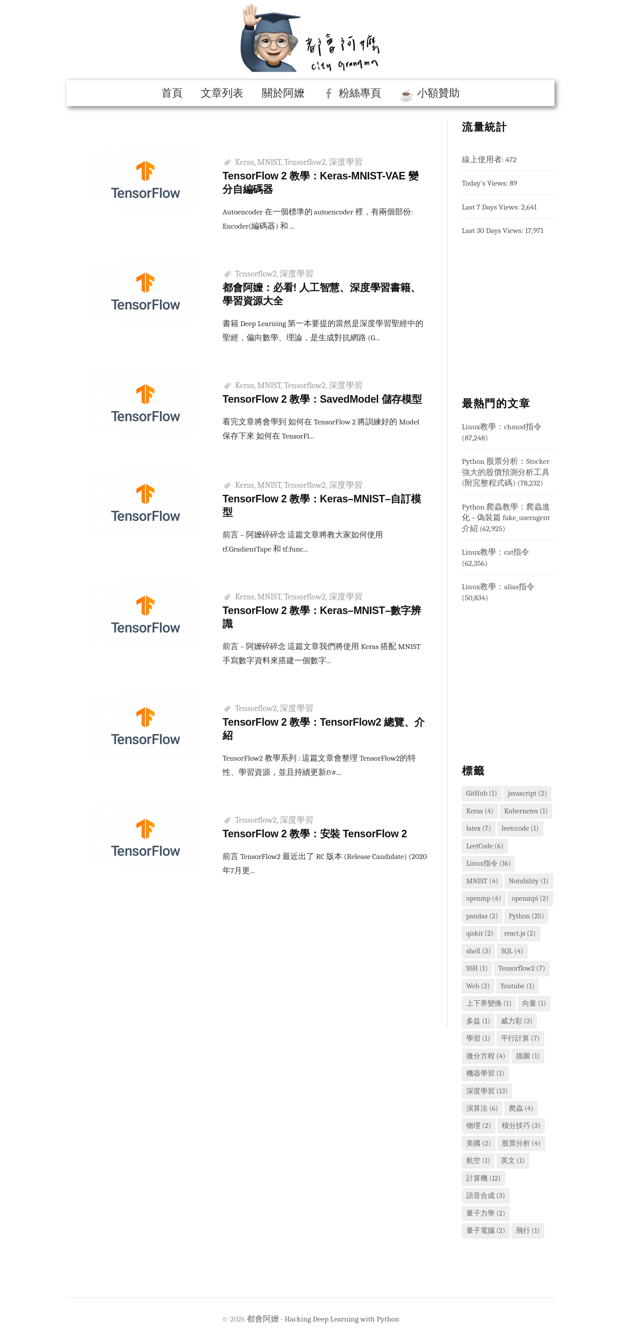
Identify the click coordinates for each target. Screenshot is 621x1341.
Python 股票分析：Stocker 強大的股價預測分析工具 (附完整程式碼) (506, 472)
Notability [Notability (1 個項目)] (529, 881)
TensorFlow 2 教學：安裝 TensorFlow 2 (318, 845)
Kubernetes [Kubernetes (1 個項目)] (525, 811)
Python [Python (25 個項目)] (526, 916)
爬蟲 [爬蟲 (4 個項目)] (521, 1108)
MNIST (269, 162)
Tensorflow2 (305, 162)
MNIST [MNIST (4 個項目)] (482, 881)
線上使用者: (483, 159)
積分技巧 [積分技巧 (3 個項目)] (521, 1125)
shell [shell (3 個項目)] (478, 951)
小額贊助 (438, 93)
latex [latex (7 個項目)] (478, 828)
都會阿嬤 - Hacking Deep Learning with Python (323, 1318)
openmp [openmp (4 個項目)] (483, 898)
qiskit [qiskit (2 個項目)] (480, 933)
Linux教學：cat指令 (496, 552)
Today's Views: (486, 183)
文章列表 (222, 93)
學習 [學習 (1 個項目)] (478, 1038)
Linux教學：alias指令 (498, 586)
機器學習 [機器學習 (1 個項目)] (485, 1073)
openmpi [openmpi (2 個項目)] (530, 898)
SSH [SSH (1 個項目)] (477, 968)
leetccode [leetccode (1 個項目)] (520, 828)
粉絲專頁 (360, 93)
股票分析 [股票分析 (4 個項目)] (521, 1143)
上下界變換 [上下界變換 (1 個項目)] (489, 1003)
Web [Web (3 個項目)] (478, 986)
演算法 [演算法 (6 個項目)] (482, 1108)
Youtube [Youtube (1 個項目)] (517, 986)
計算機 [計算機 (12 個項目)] (483, 1178)
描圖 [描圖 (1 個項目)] (528, 1056)
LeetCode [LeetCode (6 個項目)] (485, 846)
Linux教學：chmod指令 (502, 426)
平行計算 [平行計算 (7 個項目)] (520, 1038)
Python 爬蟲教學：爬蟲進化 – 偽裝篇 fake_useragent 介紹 (506, 517)
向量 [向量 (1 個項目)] (534, 1003)
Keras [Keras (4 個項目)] (480, 811)
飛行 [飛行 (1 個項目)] (528, 1230)
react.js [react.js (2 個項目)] (520, 933)
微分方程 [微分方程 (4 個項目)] (485, 1056)
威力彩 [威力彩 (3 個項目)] (517, 1021)
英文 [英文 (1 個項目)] (513, 1160)
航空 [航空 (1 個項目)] (478, 1160)
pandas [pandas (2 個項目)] (482, 916)
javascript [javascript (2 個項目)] (527, 793)
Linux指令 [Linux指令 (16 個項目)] (488, 863)
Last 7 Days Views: (491, 206)
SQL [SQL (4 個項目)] (512, 951)
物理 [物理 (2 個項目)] (478, 1125)
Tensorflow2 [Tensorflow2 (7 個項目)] (521, 968)
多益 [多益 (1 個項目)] (478, 1021)
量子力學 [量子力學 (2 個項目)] (485, 1213)
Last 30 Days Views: (493, 230)
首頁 (172, 93)
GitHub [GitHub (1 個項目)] (481, 793)
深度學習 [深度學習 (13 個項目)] (487, 1091)
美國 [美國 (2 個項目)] (478, 1143)
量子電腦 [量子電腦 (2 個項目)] (485, 1230)
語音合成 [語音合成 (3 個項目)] (485, 1195)
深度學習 (346, 162)
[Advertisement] (257, 978)
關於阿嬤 (283, 93)
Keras (244, 162)
